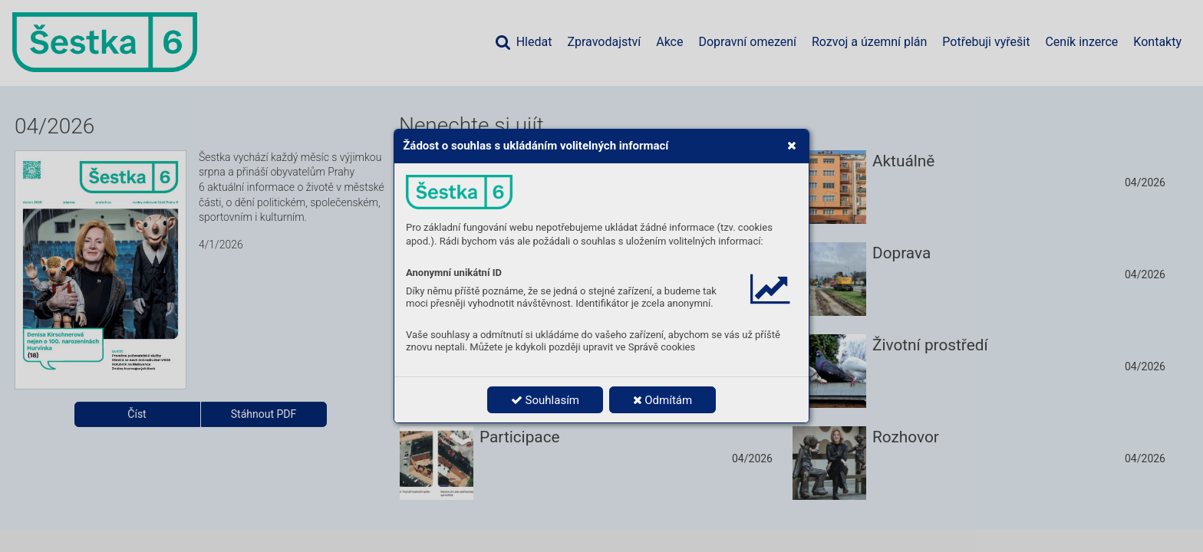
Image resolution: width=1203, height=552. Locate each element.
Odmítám (663, 400)
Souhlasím (545, 400)
